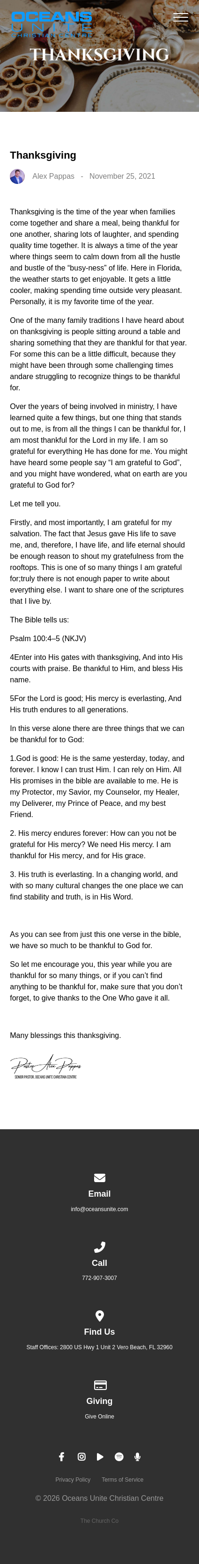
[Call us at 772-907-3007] (100, 1245)
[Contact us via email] (100, 1176)
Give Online (99, 1416)
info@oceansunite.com (99, 1209)
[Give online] (100, 1384)
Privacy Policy (72, 1479)
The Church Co (99, 1521)
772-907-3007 (99, 1278)
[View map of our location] (100, 1314)
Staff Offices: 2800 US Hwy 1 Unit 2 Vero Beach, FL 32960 (100, 1347)
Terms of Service (122, 1479)
